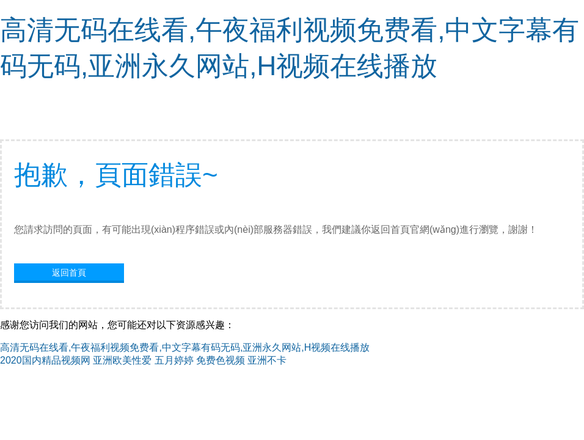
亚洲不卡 (267, 360)
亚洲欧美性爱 (122, 360)
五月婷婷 (174, 360)
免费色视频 (220, 360)
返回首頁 (69, 272)
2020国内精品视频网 (45, 360)
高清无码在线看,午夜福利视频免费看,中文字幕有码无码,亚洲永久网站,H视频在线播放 (185, 347)
